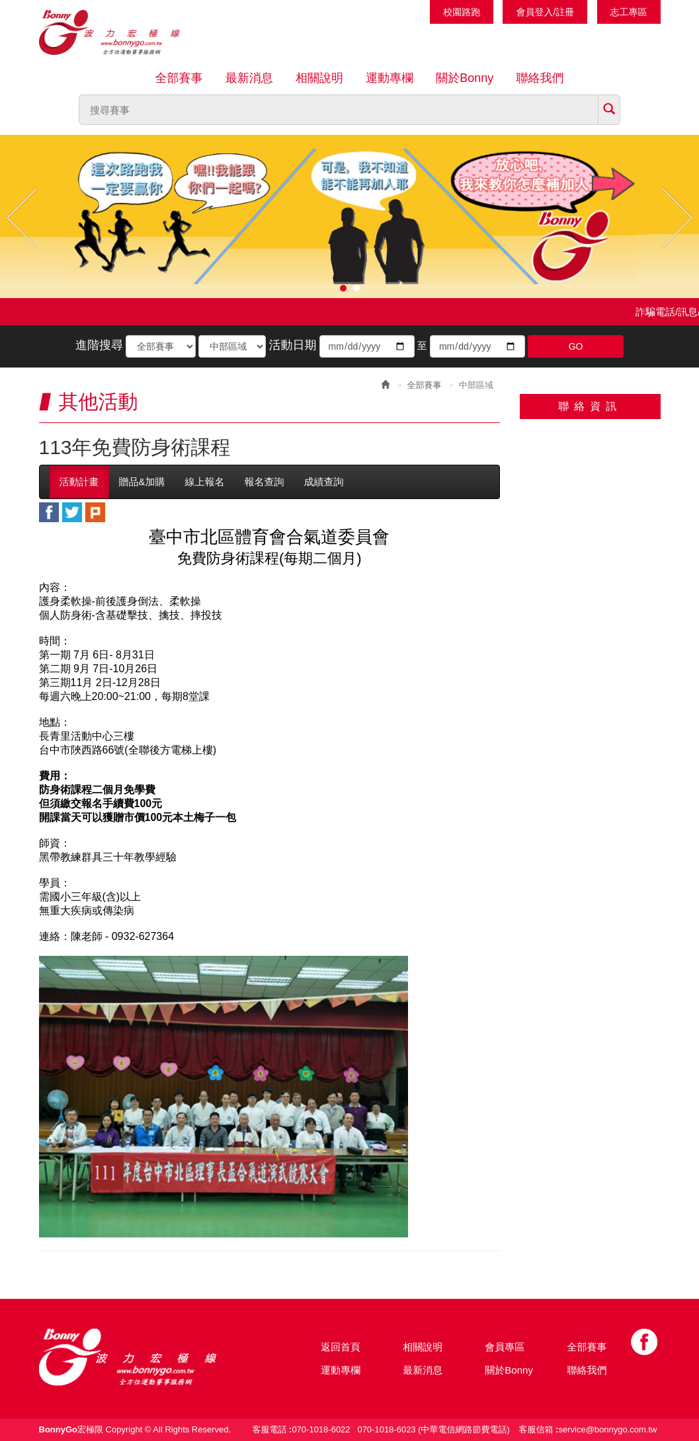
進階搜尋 (99, 345)
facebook (49, 512)
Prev (22, 218)
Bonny (148, 1357)
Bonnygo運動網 (125, 32)
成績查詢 (324, 481)
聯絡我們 (539, 78)
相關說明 (319, 78)
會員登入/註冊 (545, 12)
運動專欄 (389, 78)
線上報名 (205, 481)
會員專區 (504, 1346)
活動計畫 (79, 481)
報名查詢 (264, 481)
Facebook (644, 1342)
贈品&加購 (142, 481)
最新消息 (249, 78)
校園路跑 (461, 12)
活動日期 (292, 345)
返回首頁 (340, 1346)
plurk (95, 512)
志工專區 (628, 12)
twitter (72, 512)
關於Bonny (464, 78)
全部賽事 (179, 78)
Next (677, 218)
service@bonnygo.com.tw (607, 1429)
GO (576, 346)
